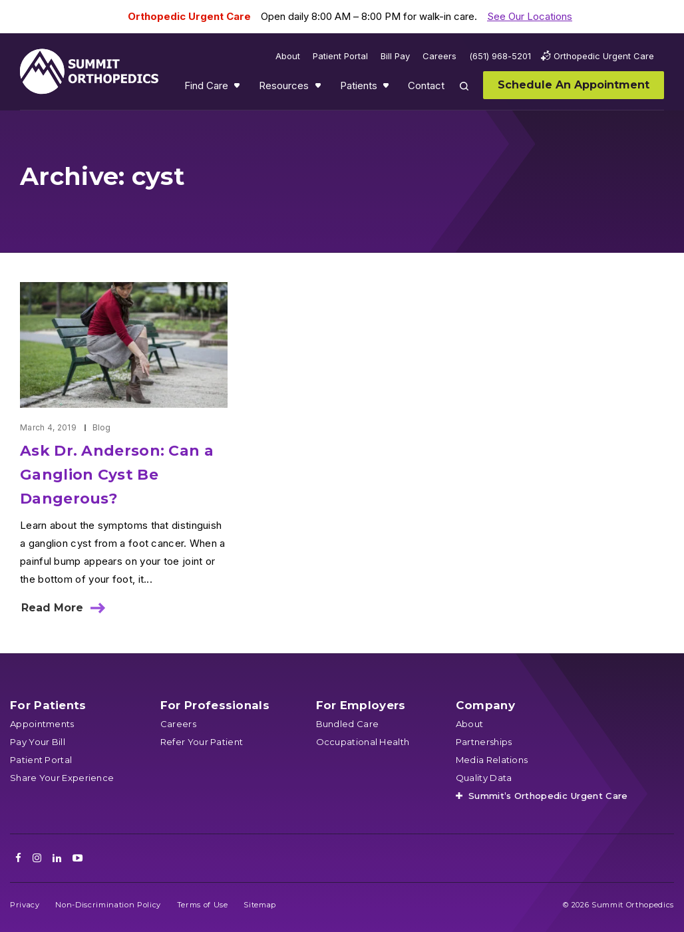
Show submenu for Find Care (238, 88)
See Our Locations (529, 16)
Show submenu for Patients (387, 88)
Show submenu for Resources (319, 88)
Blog (101, 427)
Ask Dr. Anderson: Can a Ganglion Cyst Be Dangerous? (117, 475)
